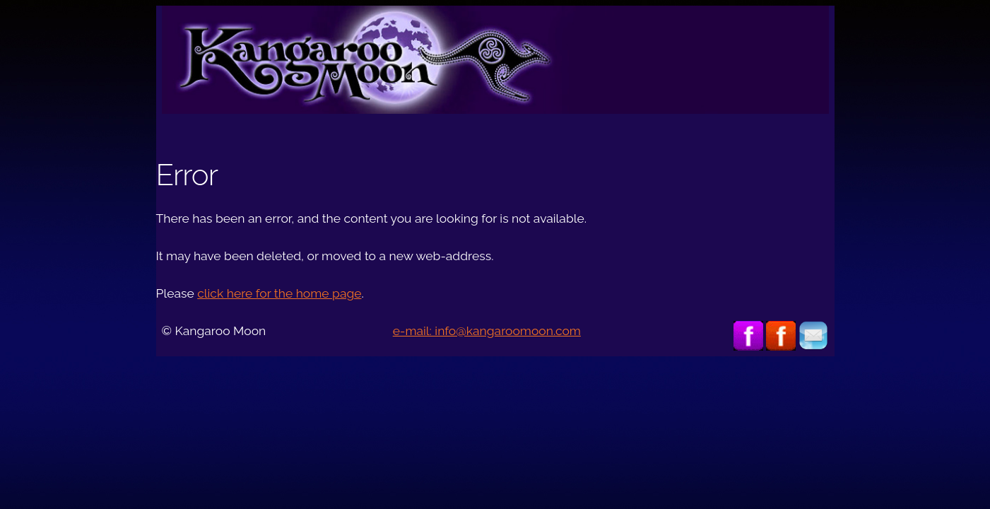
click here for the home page (279, 293)
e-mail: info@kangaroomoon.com (487, 331)
